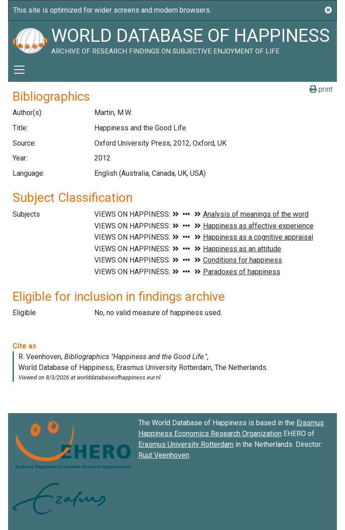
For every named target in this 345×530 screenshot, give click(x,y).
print (321, 89)
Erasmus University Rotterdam (186, 444)
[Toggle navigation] (19, 69)
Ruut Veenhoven (163, 455)
